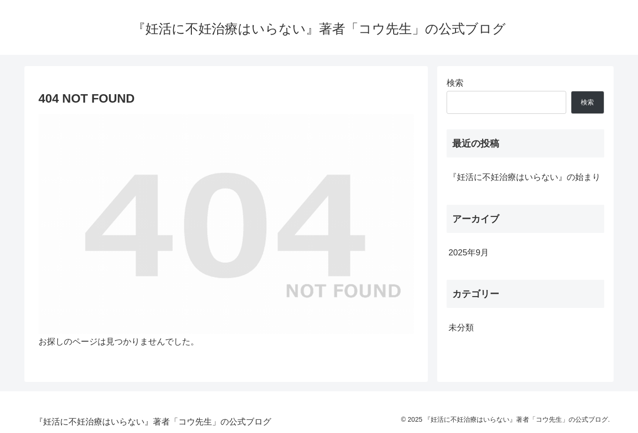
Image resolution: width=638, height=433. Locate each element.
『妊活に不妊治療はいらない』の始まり (524, 177)
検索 (455, 83)
